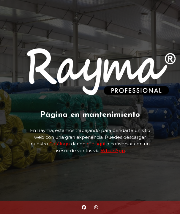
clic (90, 144)
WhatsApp (113, 150)
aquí (100, 144)
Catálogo (59, 144)
